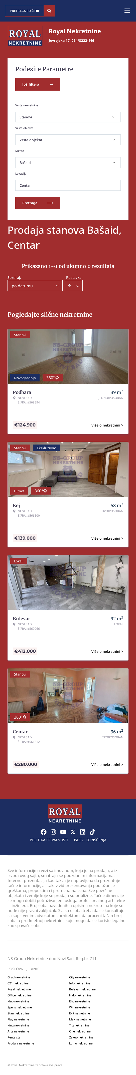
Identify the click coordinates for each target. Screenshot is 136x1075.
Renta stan (15, 1037)
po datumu (22, 286)
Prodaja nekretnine (21, 1043)
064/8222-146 (83, 40)
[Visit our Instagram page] (53, 832)
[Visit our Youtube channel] (63, 832)
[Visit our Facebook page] (44, 832)
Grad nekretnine (19, 977)
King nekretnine (18, 1025)
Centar (25, 185)
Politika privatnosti (49, 839)
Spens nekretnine (20, 1007)
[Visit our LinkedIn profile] (83, 832)
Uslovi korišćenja (89, 839)
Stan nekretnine (19, 1013)
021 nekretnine (18, 983)
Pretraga (37, 202)
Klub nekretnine (18, 1001)
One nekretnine (80, 1031)
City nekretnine (79, 977)
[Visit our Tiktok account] (92, 832)
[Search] (49, 11)
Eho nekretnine (79, 1001)
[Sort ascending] (69, 285)
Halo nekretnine (80, 995)
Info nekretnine (79, 983)
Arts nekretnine (18, 1031)
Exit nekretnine (79, 1013)
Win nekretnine (79, 1007)
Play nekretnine (18, 1019)
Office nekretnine (20, 995)
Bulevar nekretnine (82, 989)
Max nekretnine (80, 1019)
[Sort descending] (78, 285)
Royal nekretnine (19, 989)
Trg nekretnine (79, 1025)
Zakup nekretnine (81, 1037)
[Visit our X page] (73, 832)
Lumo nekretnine (81, 1043)
